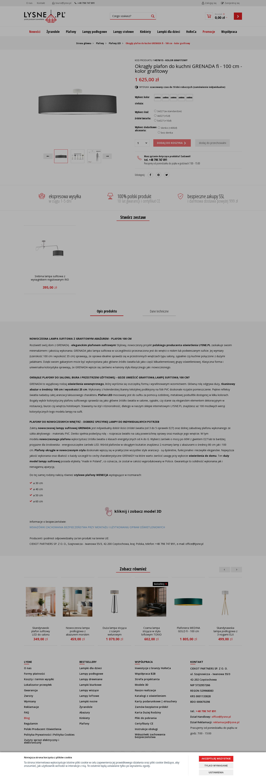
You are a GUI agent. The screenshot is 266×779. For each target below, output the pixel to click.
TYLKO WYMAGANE (216, 765)
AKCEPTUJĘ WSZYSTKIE (216, 758)
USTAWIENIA (216, 772)
